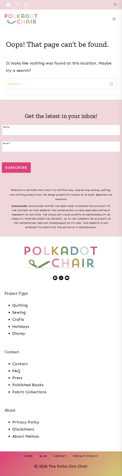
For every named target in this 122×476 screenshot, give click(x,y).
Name (6, 127)
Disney (18, 333)
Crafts (18, 319)
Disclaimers (23, 429)
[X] (17, 5)
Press (17, 377)
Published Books (28, 384)
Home (29, 456)
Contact (20, 363)
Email (7, 143)
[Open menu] (114, 19)
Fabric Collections (29, 392)
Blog (43, 456)
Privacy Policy (25, 422)
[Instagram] (26, 5)
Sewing (19, 312)
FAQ (16, 370)
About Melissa (25, 436)
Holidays (20, 326)
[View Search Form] (115, 4)
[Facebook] (8, 5)
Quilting (20, 305)
